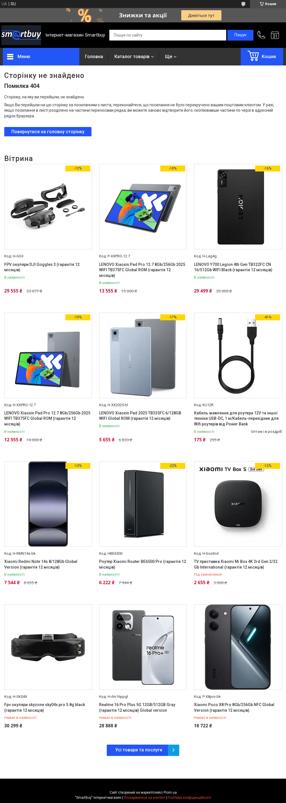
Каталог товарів (132, 56)
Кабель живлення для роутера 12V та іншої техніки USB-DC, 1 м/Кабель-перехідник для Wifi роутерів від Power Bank (236, 418)
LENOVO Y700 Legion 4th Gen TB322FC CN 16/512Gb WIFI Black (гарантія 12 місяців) (233, 267)
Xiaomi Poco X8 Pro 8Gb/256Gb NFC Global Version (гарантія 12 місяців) (234, 707)
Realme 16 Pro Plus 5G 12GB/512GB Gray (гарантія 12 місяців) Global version (137, 707)
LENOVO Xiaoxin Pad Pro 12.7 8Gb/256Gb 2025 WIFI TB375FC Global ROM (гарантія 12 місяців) (142, 270)
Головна (94, 56)
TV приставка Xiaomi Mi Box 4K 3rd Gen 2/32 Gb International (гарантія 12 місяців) (236, 564)
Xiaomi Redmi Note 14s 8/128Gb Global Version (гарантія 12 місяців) (40, 564)
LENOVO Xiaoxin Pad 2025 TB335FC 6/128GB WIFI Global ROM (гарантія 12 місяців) (140, 416)
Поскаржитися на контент (144, 798)
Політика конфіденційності (189, 798)
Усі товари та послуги (138, 750)
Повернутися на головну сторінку (47, 131)
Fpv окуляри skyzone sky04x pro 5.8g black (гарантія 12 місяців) (44, 707)
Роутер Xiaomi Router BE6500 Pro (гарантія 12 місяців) (142, 564)
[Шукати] (240, 35)
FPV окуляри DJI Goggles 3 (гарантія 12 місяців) (42, 267)
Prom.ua (170, 792)
